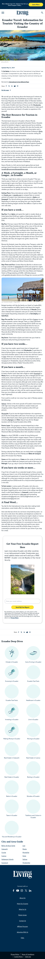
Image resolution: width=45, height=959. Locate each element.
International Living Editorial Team (19, 82)
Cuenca (4, 856)
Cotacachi (5, 849)
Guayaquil (5, 863)
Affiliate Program (22, 926)
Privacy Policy (14, 618)
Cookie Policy (18, 957)
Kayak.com (7, 195)
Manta (25, 849)
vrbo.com (23, 494)
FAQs (22, 938)
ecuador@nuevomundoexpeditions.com (15, 169)
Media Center (22, 915)
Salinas (25, 859)
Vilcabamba (37, 105)
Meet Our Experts (22, 904)
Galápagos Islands (7, 859)
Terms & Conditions (28, 954)
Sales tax (28, 957)
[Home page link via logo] (22, 12)
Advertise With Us (22, 932)
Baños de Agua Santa (8, 846)
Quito (40, 131)
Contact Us (22, 921)
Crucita (4, 852)
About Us (22, 898)
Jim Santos (6, 71)
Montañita (26, 852)
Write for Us (22, 909)
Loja (24, 846)
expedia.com (17, 195)
